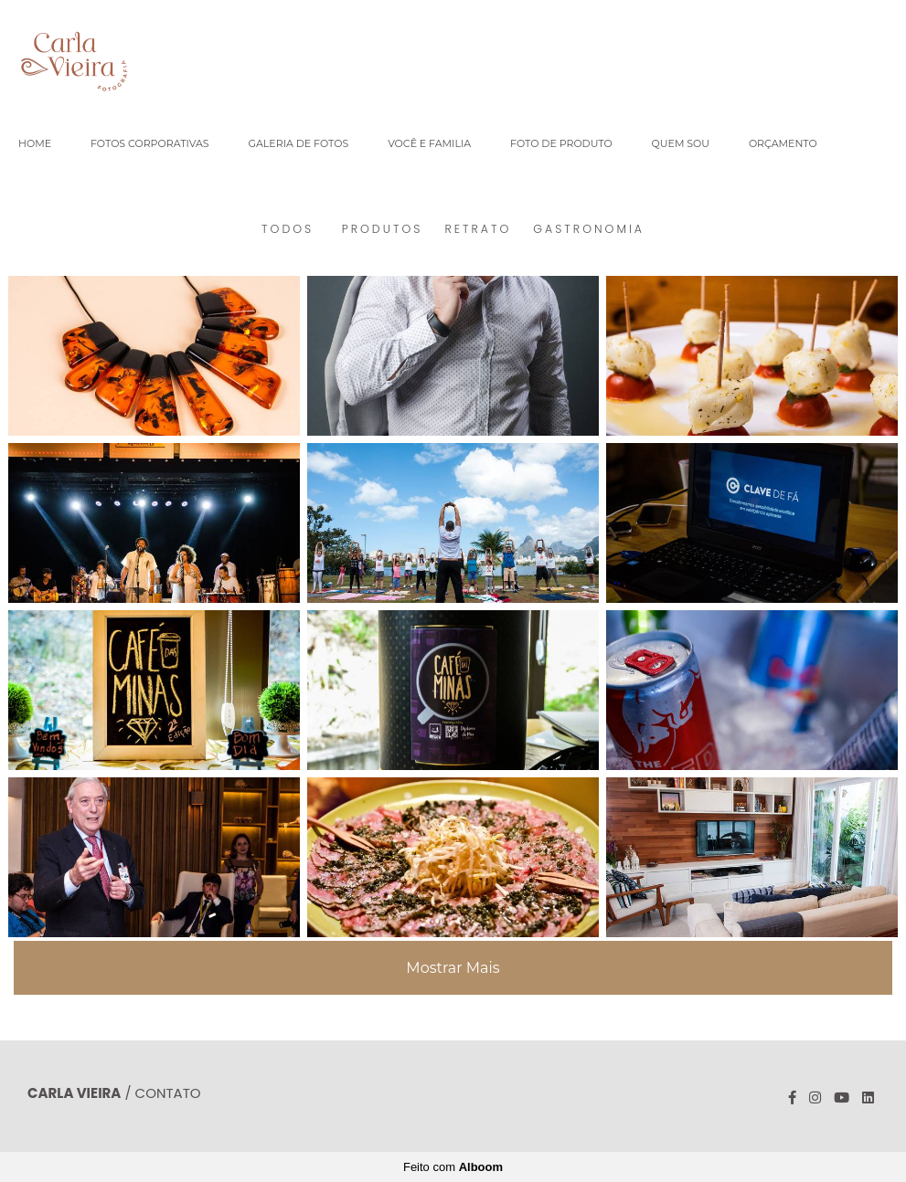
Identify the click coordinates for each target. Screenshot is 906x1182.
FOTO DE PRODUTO (561, 143)
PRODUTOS (382, 229)
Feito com (453, 1167)
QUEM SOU (680, 143)
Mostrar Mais (452, 967)
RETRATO (477, 229)
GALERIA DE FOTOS (298, 143)
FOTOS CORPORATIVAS (150, 143)
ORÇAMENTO (783, 143)
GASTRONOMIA (589, 229)
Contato (168, 1093)
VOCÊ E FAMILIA (429, 143)
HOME (34, 143)
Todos (287, 229)
